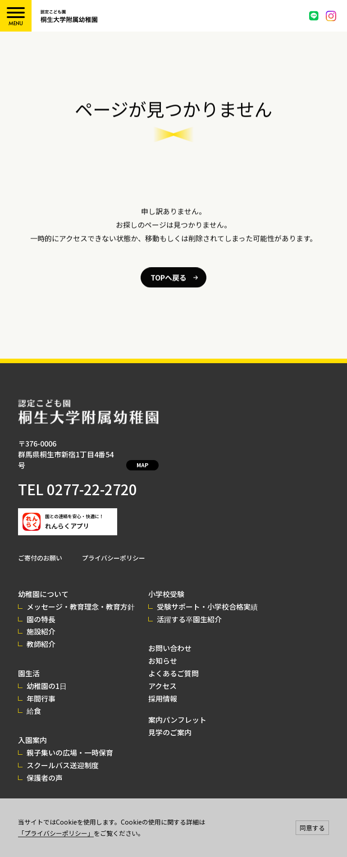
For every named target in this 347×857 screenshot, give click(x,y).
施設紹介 (41, 620)
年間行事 (41, 687)
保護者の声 (45, 766)
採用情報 (162, 687)
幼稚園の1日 (47, 675)
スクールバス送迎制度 (63, 754)
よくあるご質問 (173, 662)
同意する (312, 827)
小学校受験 (166, 583)
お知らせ (162, 649)
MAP (139, 455)
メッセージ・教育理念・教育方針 (81, 595)
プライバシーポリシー (113, 547)
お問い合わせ (170, 637)
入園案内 (32, 729)
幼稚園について (43, 583)
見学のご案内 (170, 721)
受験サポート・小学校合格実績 (207, 595)
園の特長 (41, 608)
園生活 (29, 662)
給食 (34, 699)
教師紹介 (41, 633)
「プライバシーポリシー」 (56, 833)
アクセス (162, 675)
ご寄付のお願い (40, 547)
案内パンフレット (177, 708)
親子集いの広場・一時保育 (70, 741)
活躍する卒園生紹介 (189, 608)
